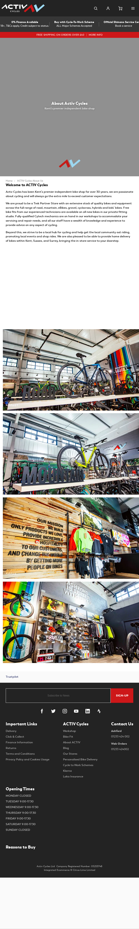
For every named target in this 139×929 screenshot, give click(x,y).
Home (9, 180)
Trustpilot (12, 677)
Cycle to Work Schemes (78, 765)
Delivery (11, 731)
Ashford (122, 734)
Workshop (69, 731)
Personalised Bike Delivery (80, 759)
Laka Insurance (73, 776)
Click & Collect (15, 736)
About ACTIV (71, 742)
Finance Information (19, 742)
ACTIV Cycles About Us (30, 180)
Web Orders (122, 747)
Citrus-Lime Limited (84, 870)
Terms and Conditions (20, 754)
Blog (66, 748)
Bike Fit (68, 736)
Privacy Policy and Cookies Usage (27, 759)
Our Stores (70, 754)
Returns (11, 748)
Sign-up (122, 695)
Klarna (67, 771)
